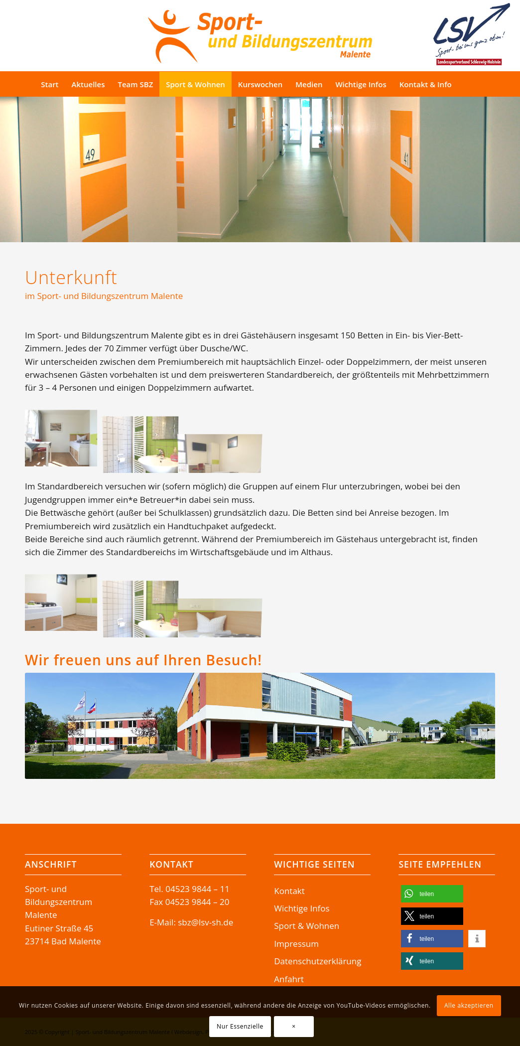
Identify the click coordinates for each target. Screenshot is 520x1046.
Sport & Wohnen (306, 925)
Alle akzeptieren (469, 1005)
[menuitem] (49, 84)
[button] (432, 893)
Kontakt (289, 891)
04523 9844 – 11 (197, 889)
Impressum (296, 943)
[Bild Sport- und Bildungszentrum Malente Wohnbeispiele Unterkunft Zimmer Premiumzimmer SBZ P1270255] (65, 441)
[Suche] (477, 84)
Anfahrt (289, 979)
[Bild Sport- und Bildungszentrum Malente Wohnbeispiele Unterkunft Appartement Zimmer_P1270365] (65, 605)
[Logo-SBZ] (260, 34)
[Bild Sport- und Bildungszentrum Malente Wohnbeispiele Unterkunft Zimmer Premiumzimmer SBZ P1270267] (144, 441)
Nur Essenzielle (240, 1026)
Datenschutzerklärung (317, 961)
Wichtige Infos (301, 908)
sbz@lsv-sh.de (205, 922)
